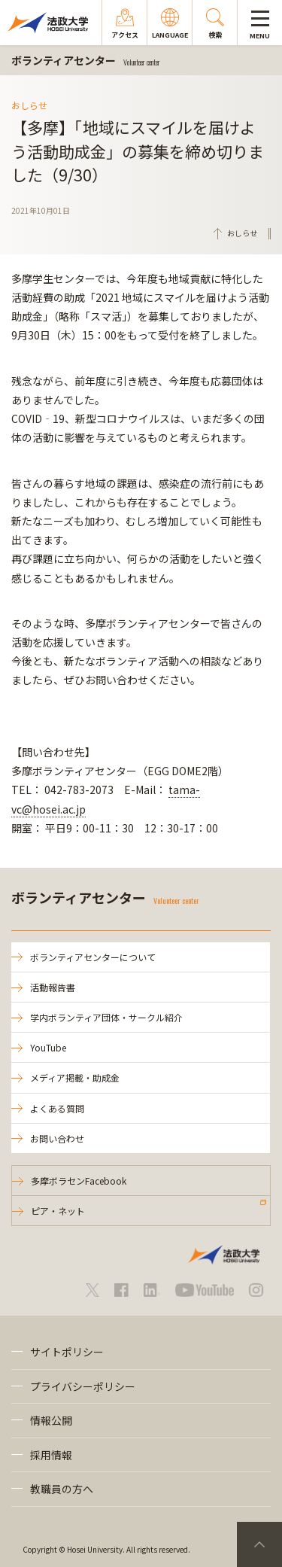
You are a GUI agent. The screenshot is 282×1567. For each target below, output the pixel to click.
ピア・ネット (58, 1210)
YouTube (48, 1047)
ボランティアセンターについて (93, 957)
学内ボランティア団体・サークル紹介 (106, 1017)
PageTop (259, 1544)
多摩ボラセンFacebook (78, 1180)
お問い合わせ (57, 1138)
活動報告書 (52, 987)
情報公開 (51, 1420)
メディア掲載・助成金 (75, 1077)
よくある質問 (57, 1108)
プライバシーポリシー (82, 1386)
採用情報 (51, 1454)
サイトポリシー (67, 1351)
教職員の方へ (61, 1488)
